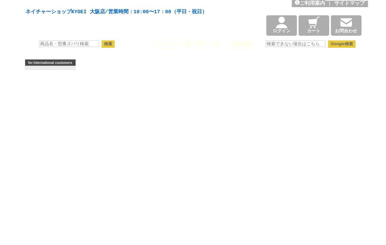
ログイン (281, 25)
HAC (217, 44)
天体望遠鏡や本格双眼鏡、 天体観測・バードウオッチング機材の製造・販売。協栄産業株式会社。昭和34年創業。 (115, 4)
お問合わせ (346, 25)
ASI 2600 (194, 44)
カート (313, 25)
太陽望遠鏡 (241, 44)
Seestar (165, 44)
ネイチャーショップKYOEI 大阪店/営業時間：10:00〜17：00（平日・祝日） (116, 12)
